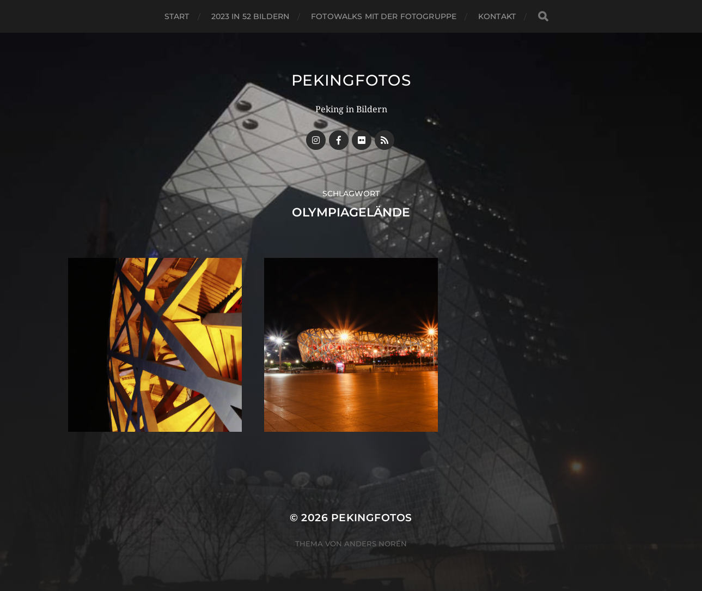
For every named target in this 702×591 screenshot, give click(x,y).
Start (177, 16)
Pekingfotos (351, 80)
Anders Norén (375, 543)
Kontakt (497, 16)
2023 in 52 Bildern (250, 16)
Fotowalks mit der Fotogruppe (383, 16)
